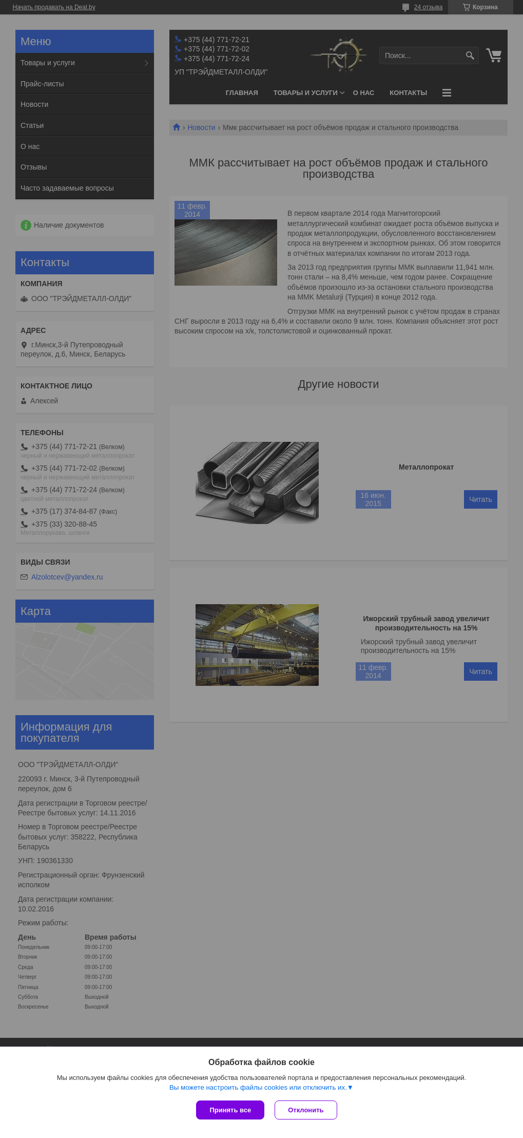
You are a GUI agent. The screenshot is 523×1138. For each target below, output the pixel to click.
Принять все (230, 1110)
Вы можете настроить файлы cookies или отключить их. (258, 1087)
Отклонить (305, 1110)
